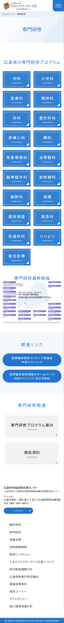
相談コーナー (18, 591)
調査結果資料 (18, 584)
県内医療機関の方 (21, 569)
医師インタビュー (20, 554)
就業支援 (15, 539)
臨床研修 (15, 524)
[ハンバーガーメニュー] (58, 5)
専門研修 (15, 532)
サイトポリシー (19, 598)
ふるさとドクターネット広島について (32, 561)
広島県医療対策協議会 (24, 576)
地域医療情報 (18, 546)
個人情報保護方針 (21, 606)
